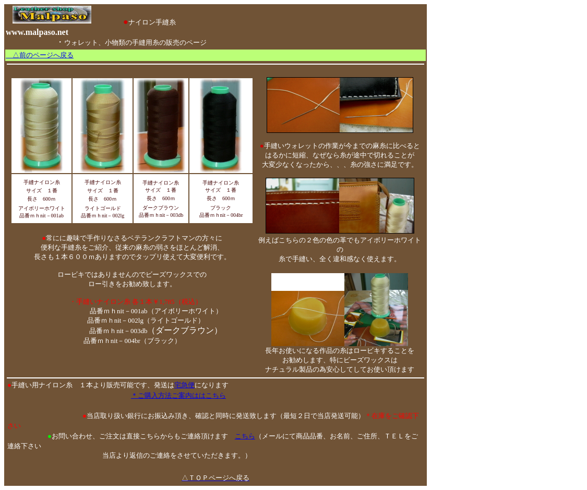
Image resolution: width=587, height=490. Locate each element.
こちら (245, 436)
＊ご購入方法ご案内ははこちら (178, 395)
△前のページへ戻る (40, 55)
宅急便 (184, 385)
